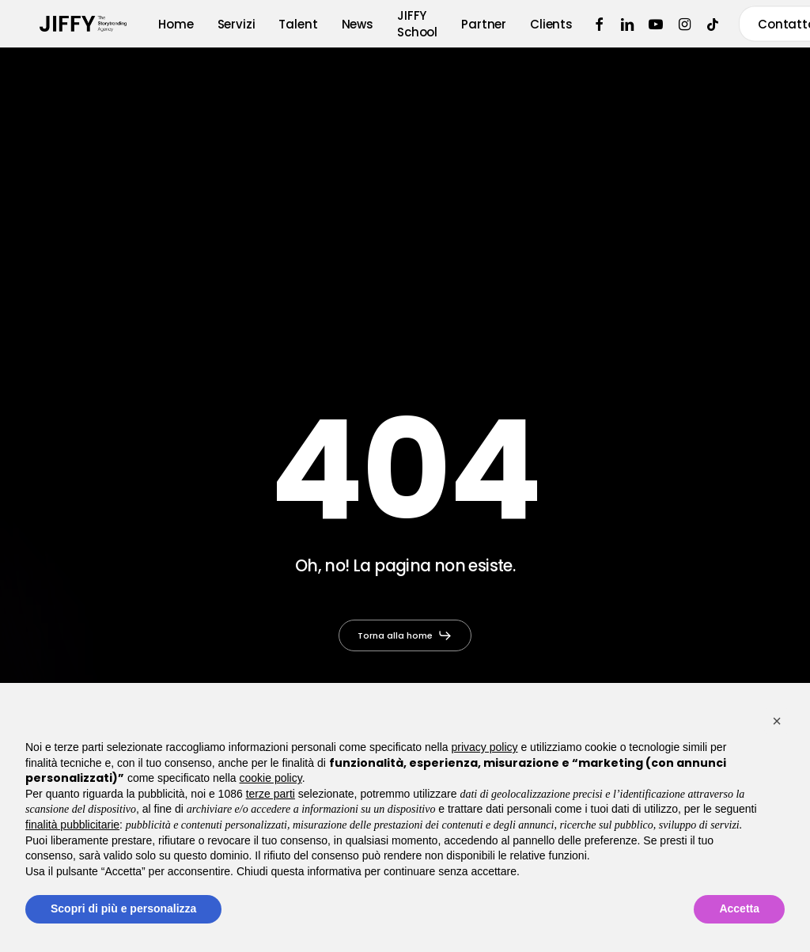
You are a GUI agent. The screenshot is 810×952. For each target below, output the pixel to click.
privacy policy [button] (485, 747)
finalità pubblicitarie (72, 824)
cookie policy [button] (271, 778)
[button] (405, 635)
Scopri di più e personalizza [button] (123, 908)
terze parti (270, 793)
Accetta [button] (739, 908)
